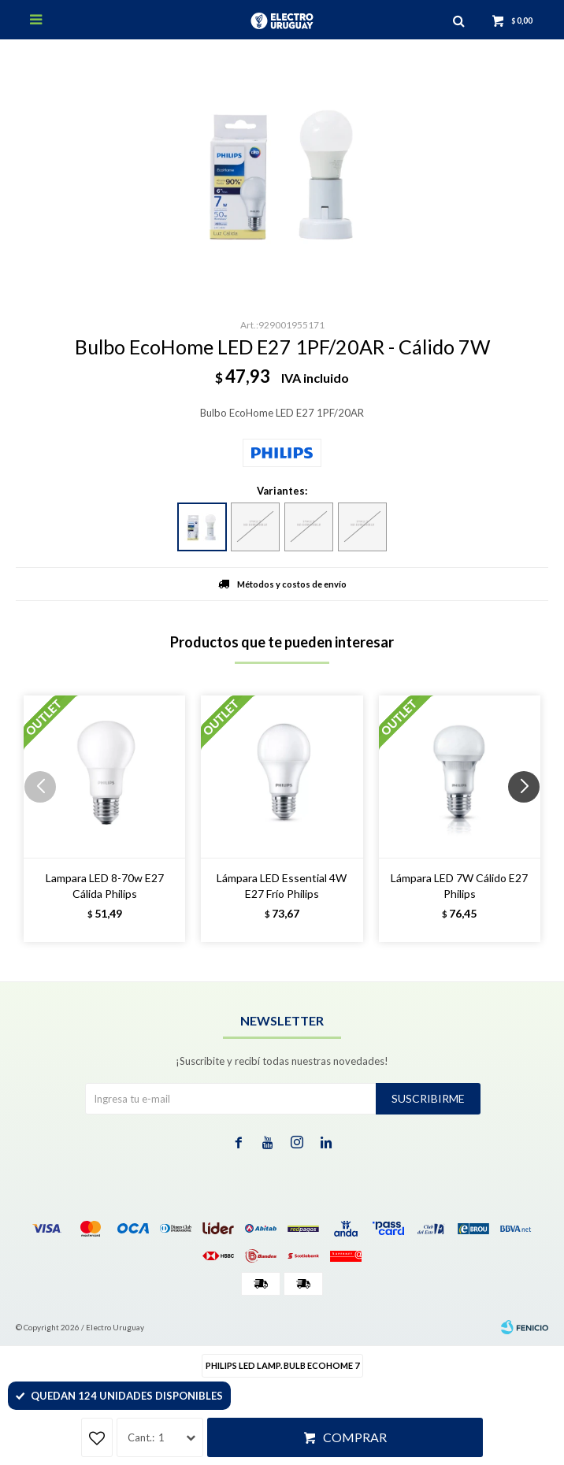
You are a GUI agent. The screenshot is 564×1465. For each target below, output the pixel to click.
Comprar (355, 1437)
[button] (529, 818)
